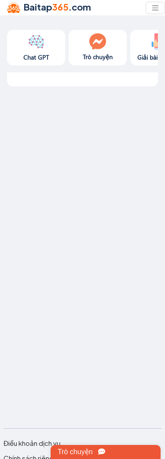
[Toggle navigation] (155, 8)
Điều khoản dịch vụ (32, 443)
